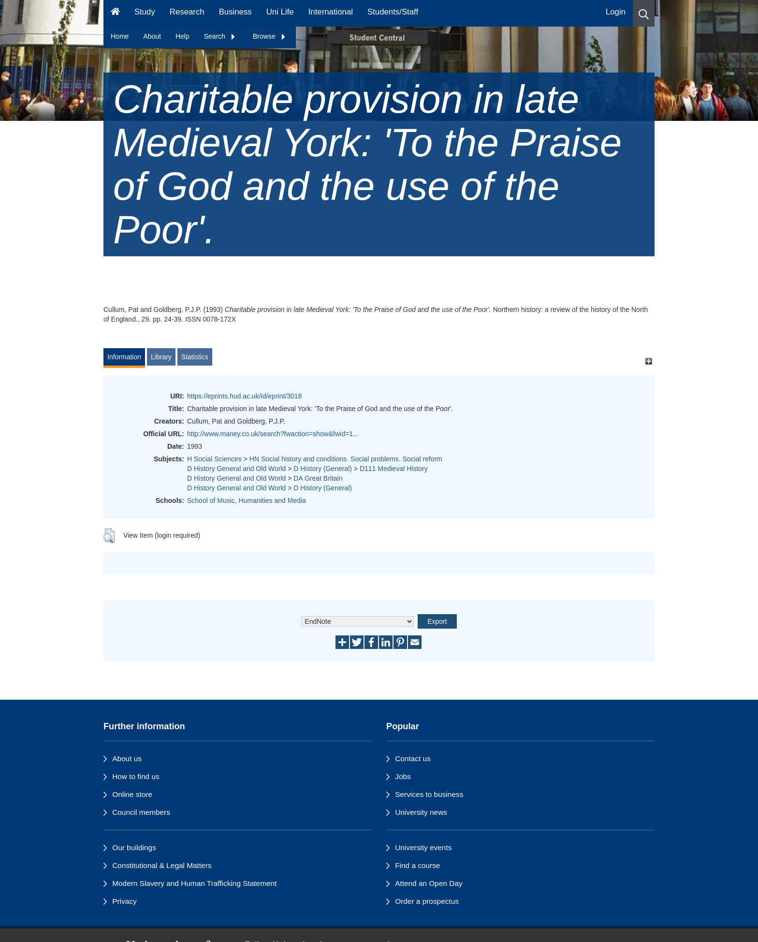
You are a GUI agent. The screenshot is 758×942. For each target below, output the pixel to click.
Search (220, 36)
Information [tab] (124, 357)
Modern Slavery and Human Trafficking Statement (194, 883)
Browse (269, 36)
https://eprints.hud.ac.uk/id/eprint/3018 (244, 396)
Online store (132, 794)
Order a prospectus (427, 901)
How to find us (136, 776)
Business (235, 11)
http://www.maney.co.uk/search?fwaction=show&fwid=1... (273, 434)
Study (144, 11)
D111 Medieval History (394, 468)
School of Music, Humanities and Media (246, 500)
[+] (648, 361)
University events (423, 847)
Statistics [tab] (194, 357)
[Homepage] (115, 13)
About (152, 36)
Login (616, 11)
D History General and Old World (236, 468)
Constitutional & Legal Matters (161, 865)
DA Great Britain (317, 478)
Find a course (417, 865)
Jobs (403, 776)
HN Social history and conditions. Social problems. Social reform (345, 459)
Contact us (413, 758)
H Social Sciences (214, 459)
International (330, 11)
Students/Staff (392, 11)
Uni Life (280, 11)
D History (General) (322, 468)
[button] (644, 13)
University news (421, 812)
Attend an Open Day (428, 883)
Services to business (429, 794)
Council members (141, 812)
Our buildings (134, 847)
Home (120, 36)
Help (182, 36)
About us (127, 758)
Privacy (124, 901)
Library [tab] (161, 357)
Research (187, 11)
